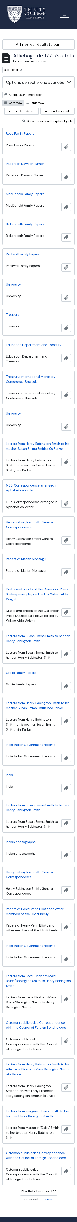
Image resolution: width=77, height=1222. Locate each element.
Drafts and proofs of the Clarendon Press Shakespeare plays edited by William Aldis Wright (37, 594)
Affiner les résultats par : (38, 44)
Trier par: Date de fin (20, 111)
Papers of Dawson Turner (25, 163)
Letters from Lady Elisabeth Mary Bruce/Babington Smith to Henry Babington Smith (38, 981)
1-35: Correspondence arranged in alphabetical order (31, 488)
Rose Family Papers (20, 133)
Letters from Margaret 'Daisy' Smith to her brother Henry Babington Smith (37, 1113)
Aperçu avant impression (23, 95)
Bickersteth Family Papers (25, 224)
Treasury (12, 314)
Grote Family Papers (21, 673)
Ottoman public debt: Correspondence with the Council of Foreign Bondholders (36, 1025)
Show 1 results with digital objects (47, 121)
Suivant (49, 1199)
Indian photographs (21, 842)
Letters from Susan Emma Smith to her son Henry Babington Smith (38, 638)
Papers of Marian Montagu (26, 559)
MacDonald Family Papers (25, 194)
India (9, 775)
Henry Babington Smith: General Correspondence (29, 524)
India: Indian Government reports (30, 745)
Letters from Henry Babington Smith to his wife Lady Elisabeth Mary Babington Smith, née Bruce (37, 1069)
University (13, 284)
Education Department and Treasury (33, 345)
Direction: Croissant (56, 111)
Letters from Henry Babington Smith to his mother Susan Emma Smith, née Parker (37, 446)
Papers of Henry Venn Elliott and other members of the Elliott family (35, 911)
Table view (35, 103)
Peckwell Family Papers (23, 254)
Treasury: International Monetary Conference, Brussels (30, 379)
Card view (13, 103)
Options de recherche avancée (35, 82)
